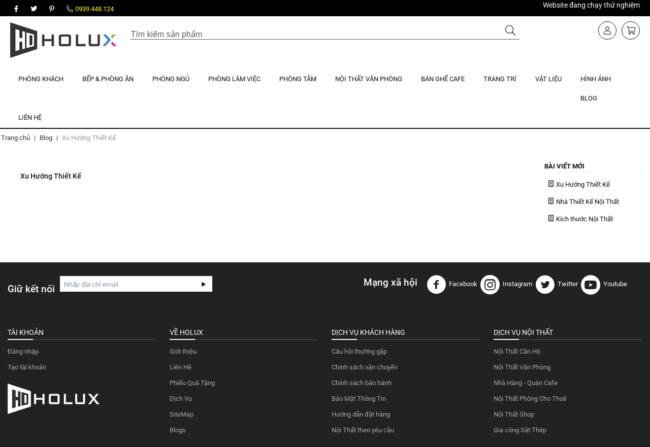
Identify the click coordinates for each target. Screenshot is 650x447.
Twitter (556, 284)
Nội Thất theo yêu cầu (363, 430)
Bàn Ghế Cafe (443, 79)
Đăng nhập (23, 351)
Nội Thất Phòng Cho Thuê (530, 398)
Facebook (452, 284)
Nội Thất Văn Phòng (368, 79)
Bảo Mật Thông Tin (359, 398)
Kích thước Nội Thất (584, 219)
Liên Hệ (30, 117)
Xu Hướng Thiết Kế (583, 184)
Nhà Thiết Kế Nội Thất (587, 201)
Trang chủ (15, 138)
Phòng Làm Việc (234, 79)
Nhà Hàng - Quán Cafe (526, 383)
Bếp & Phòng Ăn (108, 79)
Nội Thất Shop (514, 414)
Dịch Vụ (181, 398)
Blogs (178, 430)
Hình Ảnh (595, 79)
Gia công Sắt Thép (520, 430)
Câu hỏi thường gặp (359, 351)
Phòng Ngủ (170, 79)
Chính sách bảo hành (362, 383)
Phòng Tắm (297, 79)
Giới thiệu (183, 351)
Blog (588, 98)
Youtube (604, 284)
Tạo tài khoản (27, 367)
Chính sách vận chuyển (365, 367)
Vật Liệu (548, 79)
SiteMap (181, 414)
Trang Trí (499, 79)
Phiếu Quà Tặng (192, 383)
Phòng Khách (40, 79)
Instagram (506, 284)
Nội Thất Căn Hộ (517, 351)
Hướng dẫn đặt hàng (361, 414)
